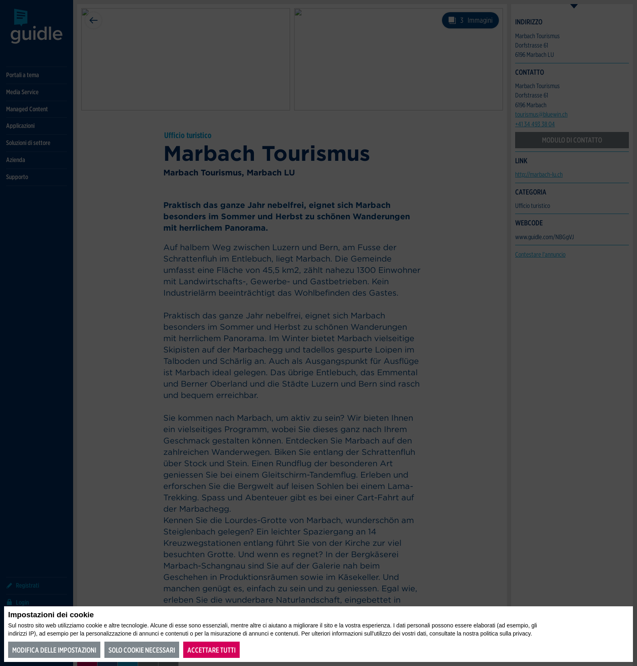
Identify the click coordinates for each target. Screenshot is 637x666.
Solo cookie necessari (141, 650)
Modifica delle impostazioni (54, 650)
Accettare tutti (211, 650)
